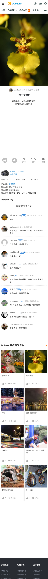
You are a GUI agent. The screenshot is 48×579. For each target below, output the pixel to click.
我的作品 (24, 10)
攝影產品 (37, 575)
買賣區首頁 (37, 571)
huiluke (14, 90)
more (44, 345)
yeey (12, 275)
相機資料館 (21, 571)
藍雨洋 (12, 289)
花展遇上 (5, 376)
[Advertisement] (24, 132)
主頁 (3, 10)
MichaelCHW (15, 215)
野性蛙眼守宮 (7, 490)
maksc (12, 313)
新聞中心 (5, 571)
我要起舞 (29, 376)
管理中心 (36, 10)
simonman (14, 301)
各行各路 (29, 490)
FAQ (45, 10)
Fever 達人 (5, 575)
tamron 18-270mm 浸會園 (35, 451)
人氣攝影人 (12, 10)
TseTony (13, 324)
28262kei (13, 240)
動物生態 (12, 184)
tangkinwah (14, 252)
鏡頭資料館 (21, 575)
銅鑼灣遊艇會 (31, 413)
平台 (4, 413)
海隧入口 (5, 450)
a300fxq (13, 264)
